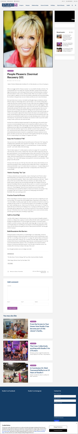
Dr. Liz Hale (10, 263)
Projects (21, 5)
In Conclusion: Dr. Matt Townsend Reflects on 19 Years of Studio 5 (40, 370)
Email (22, 301)
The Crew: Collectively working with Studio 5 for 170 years (40, 348)
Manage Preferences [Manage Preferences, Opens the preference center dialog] (58, 427)
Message (58, 402)
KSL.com (75, 1)
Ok (76, 423)
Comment (9, 285)
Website (36, 301)
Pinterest (17, 1)
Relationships (35, 5)
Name (8, 301)
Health (68, 5)
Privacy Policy (7, 431)
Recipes (28, 5)
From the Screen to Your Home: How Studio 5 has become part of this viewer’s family (67, 38)
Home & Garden (44, 5)
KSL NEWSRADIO (69, 1)
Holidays (53, 5)
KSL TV (63, 1)
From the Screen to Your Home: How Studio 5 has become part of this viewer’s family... (39, 327)
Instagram (3, 1)
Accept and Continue (58, 430)
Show (15, 5)
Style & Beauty (60, 5)
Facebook (10, 1)
